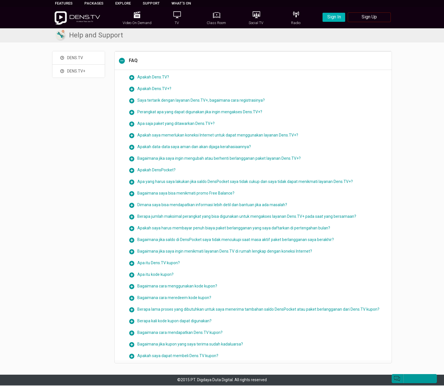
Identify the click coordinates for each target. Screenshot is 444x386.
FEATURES (63, 3)
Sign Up (369, 17)
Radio (295, 23)
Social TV (256, 23)
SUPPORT (151, 3)
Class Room (216, 23)
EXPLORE (123, 3)
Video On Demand (137, 23)
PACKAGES (93, 3)
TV (177, 23)
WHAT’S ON (181, 3)
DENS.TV (71, 58)
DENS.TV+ (72, 71)
